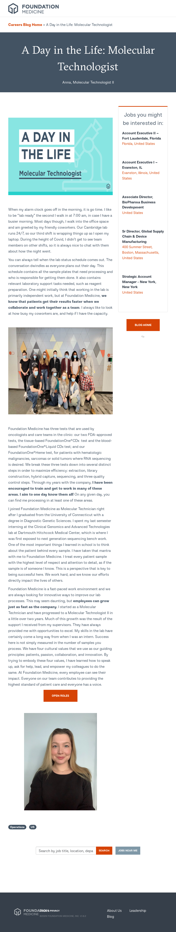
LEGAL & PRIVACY (50, 910)
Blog (110, 916)
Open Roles (60, 695)
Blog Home (143, 325)
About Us (114, 910)
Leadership (137, 910)
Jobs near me (128, 850)
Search (104, 850)
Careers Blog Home (25, 24)
